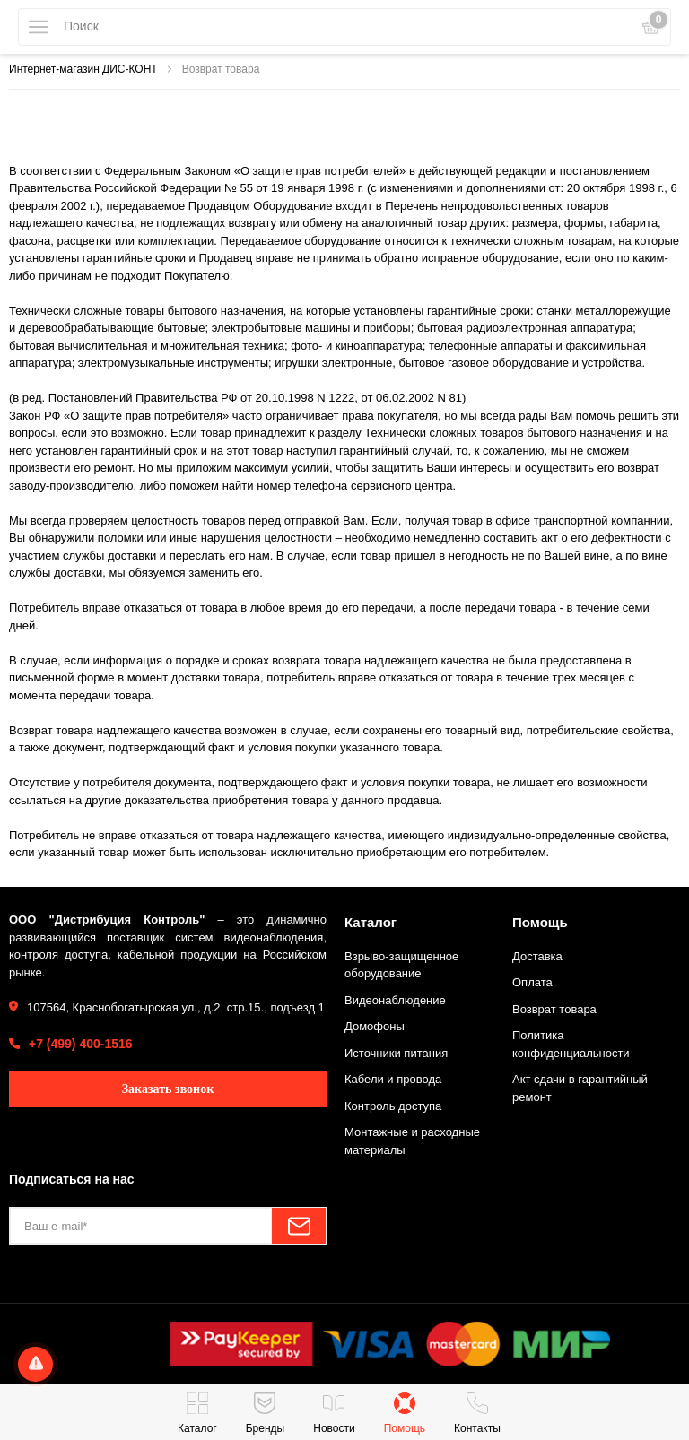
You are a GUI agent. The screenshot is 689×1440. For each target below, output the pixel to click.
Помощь (540, 922)
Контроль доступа (392, 1106)
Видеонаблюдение (395, 1000)
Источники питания (396, 1053)
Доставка (537, 956)
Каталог (370, 922)
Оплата (532, 982)
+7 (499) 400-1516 (81, 1044)
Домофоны (374, 1026)
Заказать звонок (168, 1089)
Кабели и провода (392, 1079)
